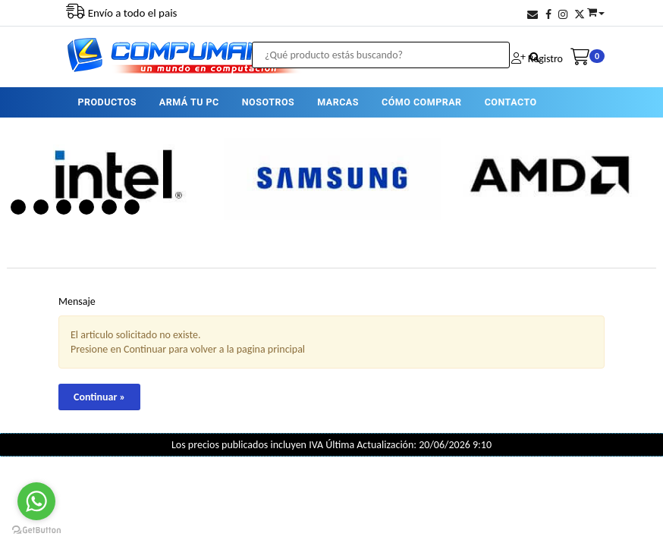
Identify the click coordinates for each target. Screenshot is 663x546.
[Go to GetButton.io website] (36, 530)
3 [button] (63, 207)
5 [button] (109, 207)
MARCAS (338, 102)
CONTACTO (511, 102)
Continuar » (99, 397)
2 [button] (41, 207)
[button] (532, 15)
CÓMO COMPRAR (422, 102)
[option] (115, 175)
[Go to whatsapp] (36, 501)
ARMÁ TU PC (189, 102)
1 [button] (18, 207)
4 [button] (86, 207)
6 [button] (132, 207)
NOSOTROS (268, 102)
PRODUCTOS (106, 102)
